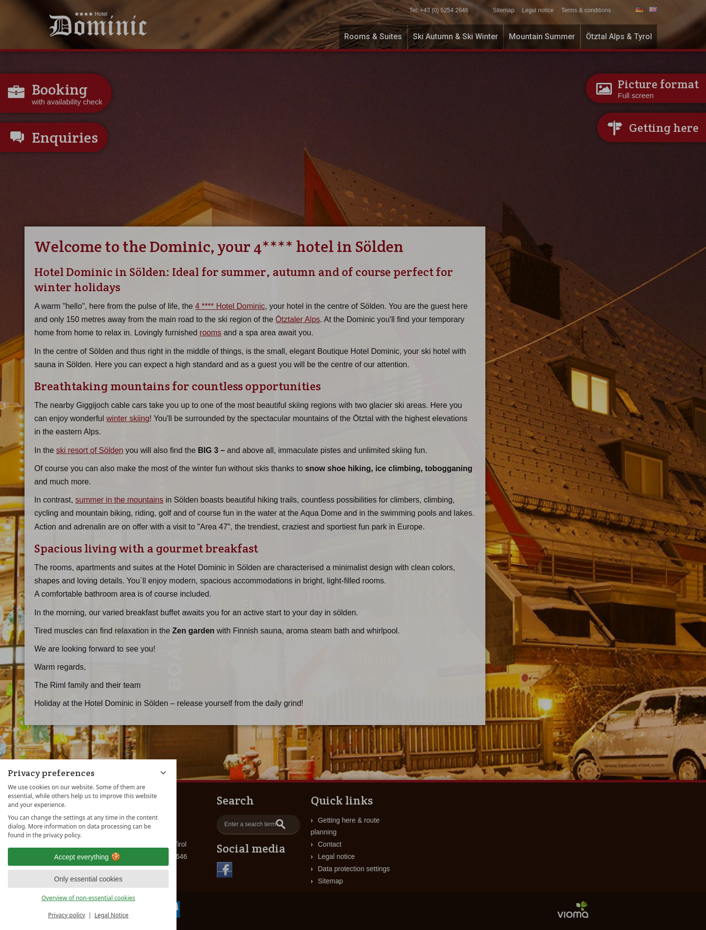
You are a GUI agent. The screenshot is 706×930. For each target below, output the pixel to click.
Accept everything (88, 857)
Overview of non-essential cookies (88, 898)
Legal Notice (111, 915)
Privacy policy (66, 915)
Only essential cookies (88, 879)
